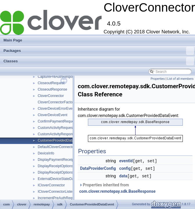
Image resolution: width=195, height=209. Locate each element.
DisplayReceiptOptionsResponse (63, 172)
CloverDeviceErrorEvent (56, 109)
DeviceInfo (46, 153)
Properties (158, 79)
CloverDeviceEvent (52, 115)
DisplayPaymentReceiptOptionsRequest (69, 160)
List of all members (180, 79)
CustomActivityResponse (57, 134)
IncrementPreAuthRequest (58, 198)
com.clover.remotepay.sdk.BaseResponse (117, 190)
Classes (98, 61)
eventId (126, 160)
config (125, 168)
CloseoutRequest (51, 83)
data (123, 175)
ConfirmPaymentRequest (57, 121)
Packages (98, 51)
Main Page (12, 40)
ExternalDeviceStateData (57, 179)
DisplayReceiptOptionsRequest (62, 166)
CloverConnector (51, 96)
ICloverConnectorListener (57, 192)
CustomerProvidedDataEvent (60, 140)
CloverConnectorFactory (56, 102)
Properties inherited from (117, 187)
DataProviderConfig (98, 168)
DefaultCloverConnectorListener (62, 147)
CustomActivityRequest (56, 128)
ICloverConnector (51, 185)
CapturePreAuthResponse (58, 77)
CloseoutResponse (52, 89)
